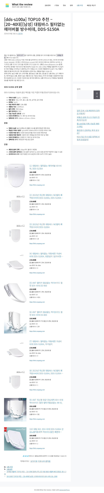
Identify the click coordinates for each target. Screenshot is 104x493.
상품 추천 (80, 5)
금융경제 (47, 5)
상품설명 (9, 469)
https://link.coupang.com (37, 185)
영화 (71, 5)
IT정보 (57, 5)
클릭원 (47, 461)
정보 (64, 5)
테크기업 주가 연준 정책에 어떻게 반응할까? (88, 138)
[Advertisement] (88, 47)
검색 (78, 89)
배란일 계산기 (91, 5)
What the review (22, 4)
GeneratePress (64, 490)
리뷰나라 (41, 461)
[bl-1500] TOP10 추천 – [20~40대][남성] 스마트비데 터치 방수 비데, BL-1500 (32, 476)
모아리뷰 (33, 461)
